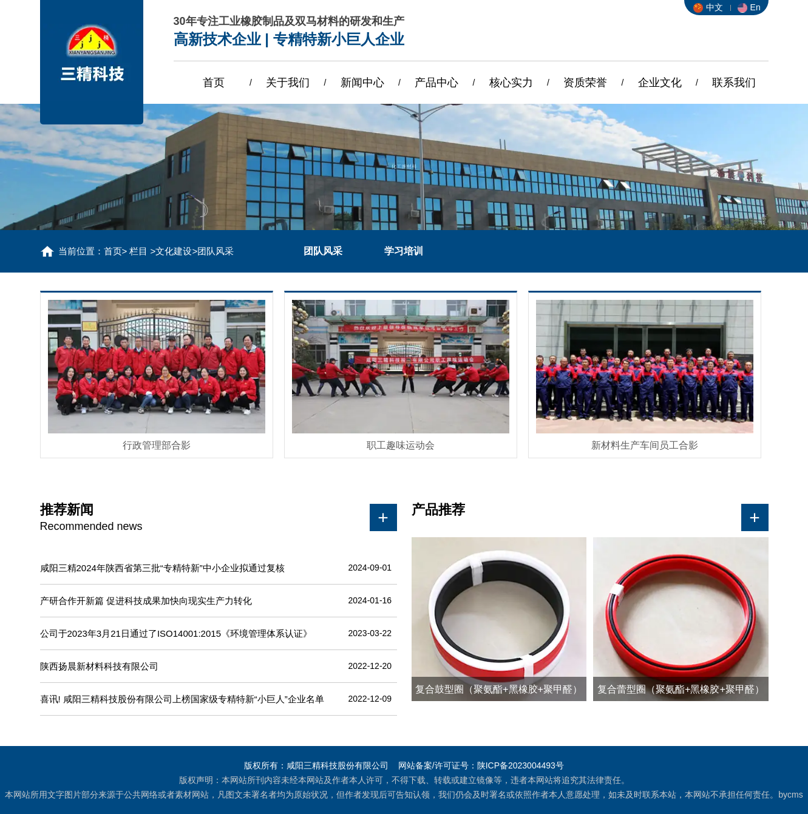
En (749, 7)
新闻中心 (362, 82)
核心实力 (511, 82)
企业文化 (660, 82)
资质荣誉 (585, 82)
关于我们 (288, 82)
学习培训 (403, 251)
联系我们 (734, 82)
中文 (708, 7)
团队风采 (323, 251)
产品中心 (436, 82)
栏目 (138, 251)
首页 (214, 82)
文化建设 (173, 251)
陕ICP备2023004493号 (520, 765)
